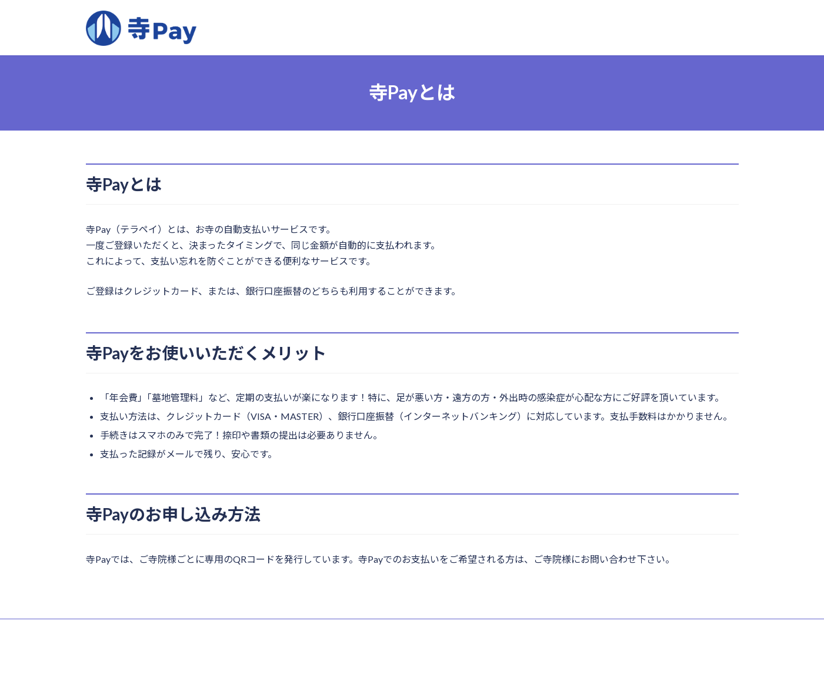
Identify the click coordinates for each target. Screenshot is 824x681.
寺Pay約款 (221, 629)
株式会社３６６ (424, 660)
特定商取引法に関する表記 (139, 629)
